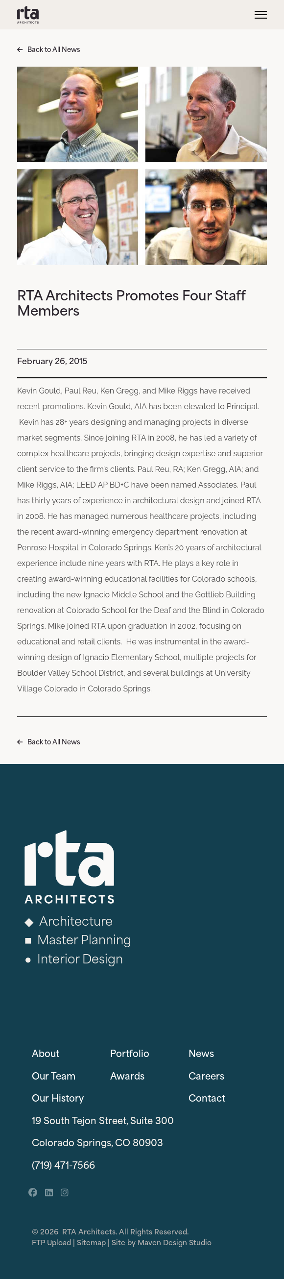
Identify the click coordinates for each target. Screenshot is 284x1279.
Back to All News (53, 50)
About (45, 1054)
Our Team (53, 1077)
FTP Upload (51, 1243)
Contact (207, 1099)
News (201, 1054)
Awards (127, 1077)
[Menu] (261, 14)
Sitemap (91, 1243)
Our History (58, 1099)
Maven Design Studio (175, 1243)
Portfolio (129, 1054)
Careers (206, 1077)
